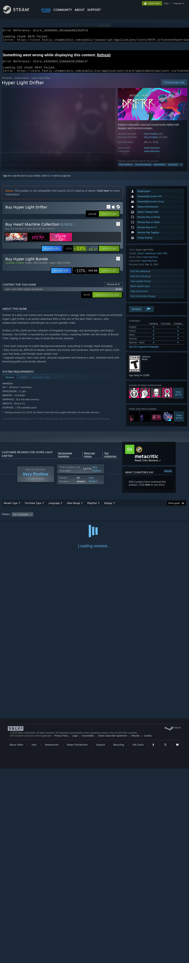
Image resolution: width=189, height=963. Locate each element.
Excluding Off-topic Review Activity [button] (58, 519)
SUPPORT (94, 10)
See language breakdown (65, 459)
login (166, 3)
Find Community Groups (143, 300)
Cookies (148, 930)
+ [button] (181, 169)
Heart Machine (152, 152)
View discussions (139, 295)
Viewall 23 (178, 397)
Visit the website (140, 275)
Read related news (140, 290)
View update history (140, 285)
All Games (7, 82)
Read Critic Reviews (147, 464)
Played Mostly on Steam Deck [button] (113, 519)
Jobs (34, 939)
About (80, 10)
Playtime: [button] (86, 519)
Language (54, 507)
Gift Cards (138, 939)
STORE (46, 10)
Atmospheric (159, 169)
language (177, 3)
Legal (75, 930)
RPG (165, 257)
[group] (94, 519)
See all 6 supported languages (144, 351)
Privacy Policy (61, 930)
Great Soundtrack (143, 169)
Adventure (173, 169)
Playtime (92, 507)
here (147, 489)
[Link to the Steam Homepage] (19, 12)
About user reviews (89, 459)
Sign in (6, 180)
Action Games (22, 82)
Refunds (135, 930)
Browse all (113, 288)
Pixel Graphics (125, 169)
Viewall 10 (179, 421)
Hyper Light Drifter (59, 267)
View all (167, 475)
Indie (159, 257)
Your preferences (110, 459)
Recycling (118, 939)
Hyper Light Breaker (36, 267)
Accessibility (88, 930)
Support (100, 939)
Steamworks (52, 939)
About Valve (16, 939)
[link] (81, 253)
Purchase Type (33, 507)
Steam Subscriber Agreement (112, 930)
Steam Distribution (77, 939)
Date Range (73, 507)
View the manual (140, 280)
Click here (103, 195)
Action (140, 257)
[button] (109, 218)
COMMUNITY (63, 10)
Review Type (11, 507)
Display (108, 507)
